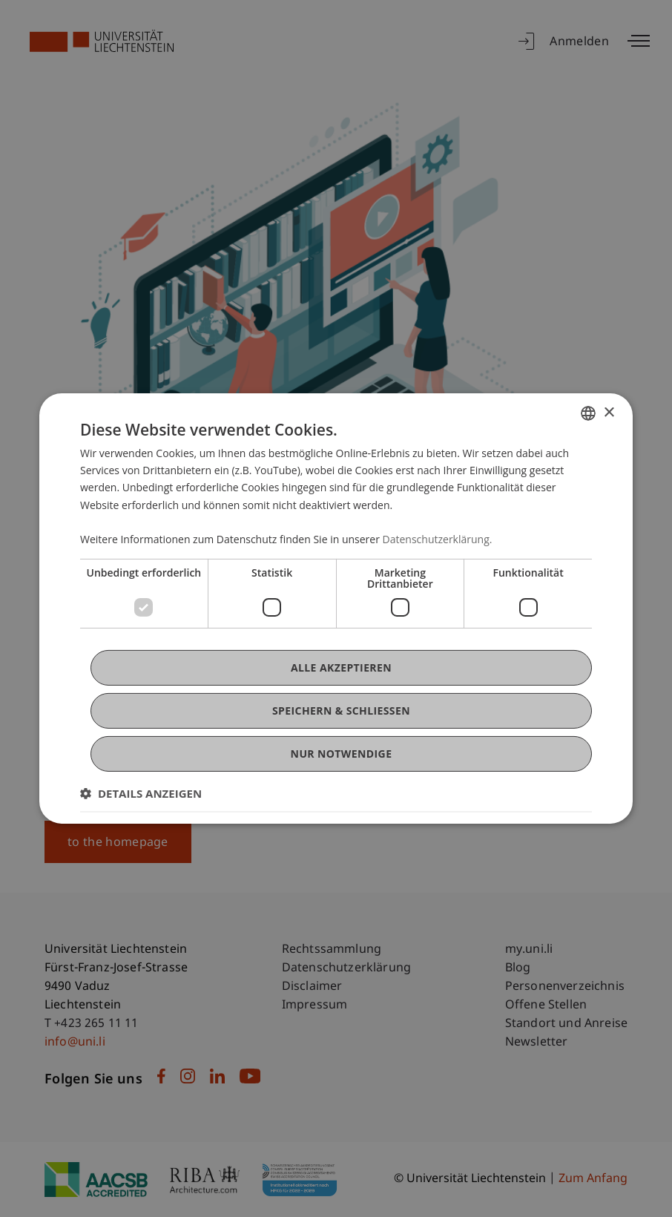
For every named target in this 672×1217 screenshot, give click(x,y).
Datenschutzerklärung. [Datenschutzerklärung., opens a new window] (438, 539)
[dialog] (336, 608)
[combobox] (588, 413)
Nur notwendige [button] (341, 754)
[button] (141, 793)
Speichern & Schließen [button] (341, 710)
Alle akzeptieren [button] (341, 667)
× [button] (608, 412)
